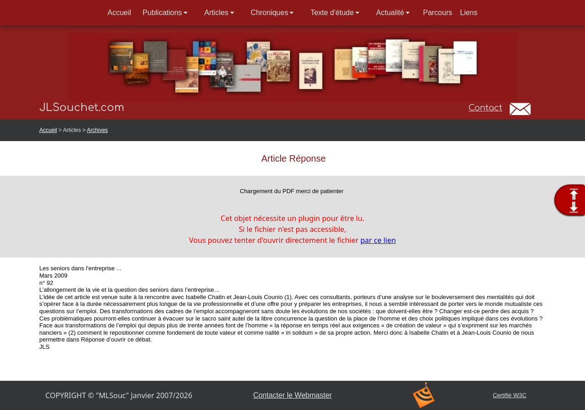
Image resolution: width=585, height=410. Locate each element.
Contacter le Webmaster (292, 395)
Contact (485, 107)
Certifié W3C (509, 395)
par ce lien (378, 240)
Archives (97, 130)
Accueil (48, 130)
